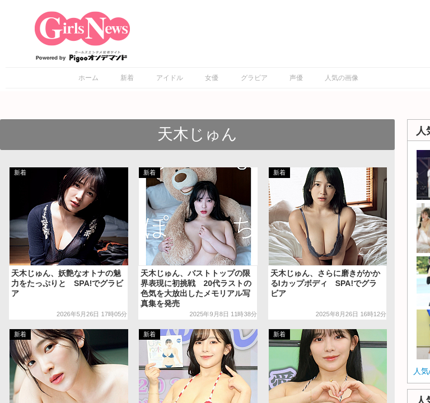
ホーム (88, 78)
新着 (127, 78)
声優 (296, 78)
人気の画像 (341, 78)
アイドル (169, 78)
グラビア (254, 78)
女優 (211, 78)
